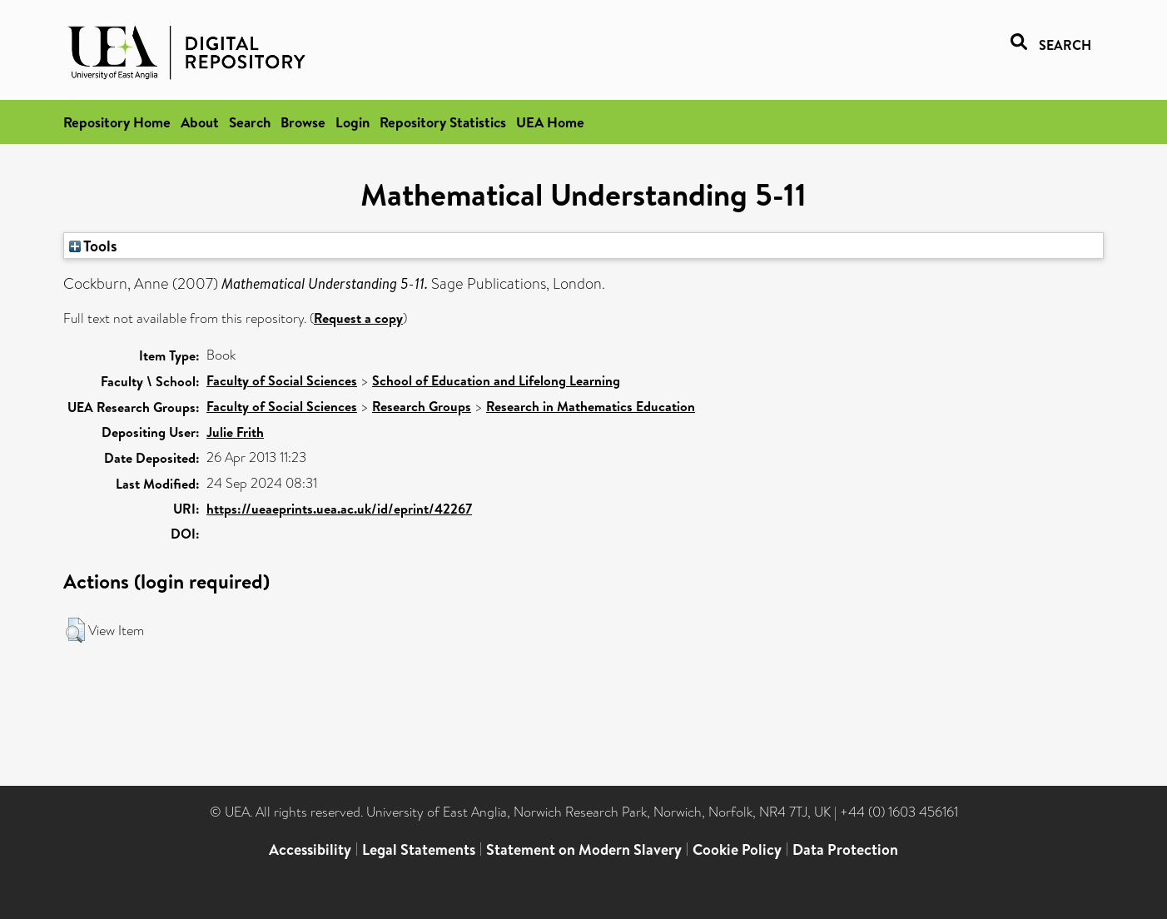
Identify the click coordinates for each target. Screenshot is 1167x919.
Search (250, 122)
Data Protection (845, 849)
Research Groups (421, 406)
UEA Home (550, 122)
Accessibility (310, 849)
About (200, 122)
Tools (93, 245)
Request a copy (358, 318)
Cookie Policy (737, 849)
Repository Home (117, 122)
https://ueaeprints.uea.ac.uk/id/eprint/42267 (339, 508)
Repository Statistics (443, 122)
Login (352, 122)
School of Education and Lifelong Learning (496, 380)
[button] (75, 630)
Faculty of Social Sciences (281, 380)
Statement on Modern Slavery (584, 849)
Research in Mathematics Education (590, 406)
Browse (303, 122)
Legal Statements (418, 849)
